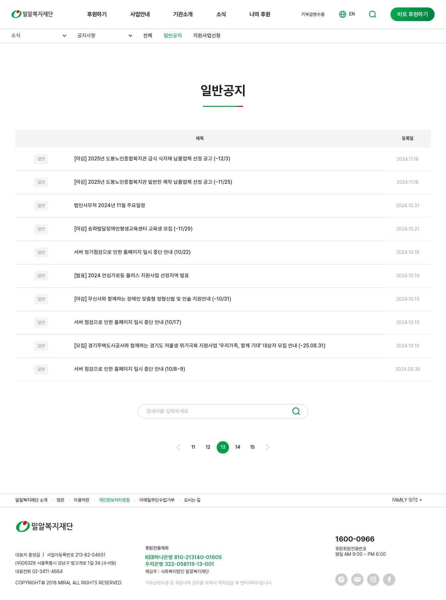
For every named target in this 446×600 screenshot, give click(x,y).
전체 (147, 35)
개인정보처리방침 (114, 500)
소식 (221, 14)
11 (193, 447)
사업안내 (140, 14)
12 (208, 447)
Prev (178, 447)
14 (237, 447)
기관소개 (183, 14)
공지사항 (86, 35)
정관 (60, 500)
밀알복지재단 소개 (31, 500)
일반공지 (173, 35)
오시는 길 (192, 500)
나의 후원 (259, 14)
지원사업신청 (207, 35)
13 (223, 447)
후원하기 (97, 14)
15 (252, 447)
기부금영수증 (313, 14)
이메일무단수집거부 (156, 500)
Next (267, 447)
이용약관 (81, 500)
